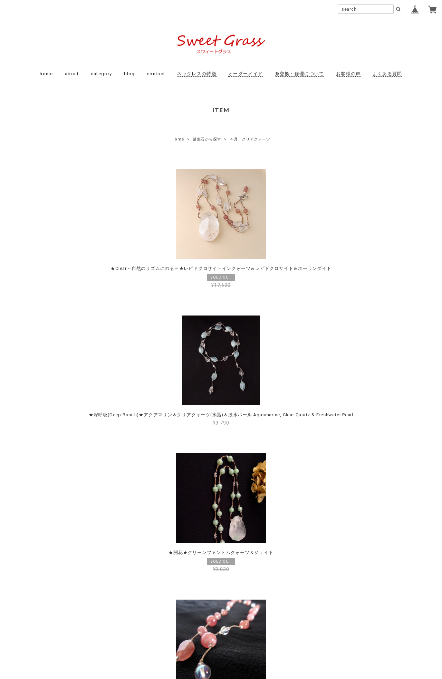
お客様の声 (348, 73)
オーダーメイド (245, 73)
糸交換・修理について (299, 73)
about (72, 73)
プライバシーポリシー (183, 632)
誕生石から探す (207, 139)
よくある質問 (387, 73)
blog (129, 73)
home (46, 73)
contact (156, 73)
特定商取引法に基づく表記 (243, 632)
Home (178, 139)
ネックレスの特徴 (196, 73)
